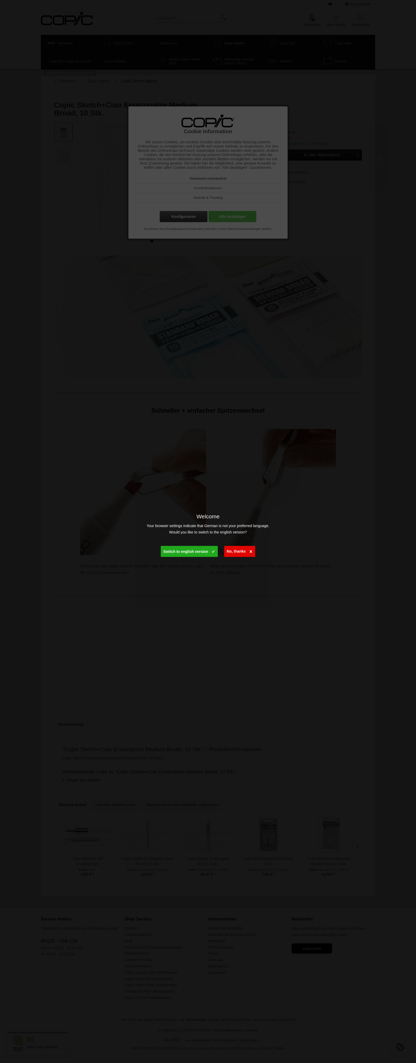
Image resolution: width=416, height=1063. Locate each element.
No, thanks (239, 550)
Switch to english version (189, 550)
